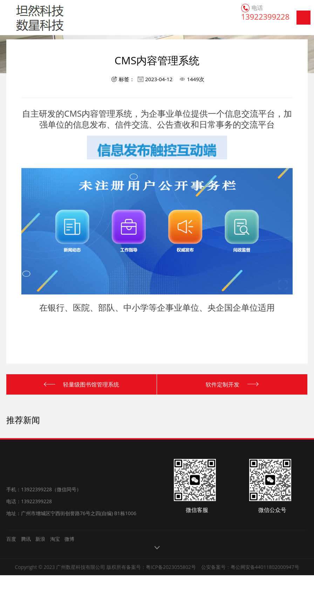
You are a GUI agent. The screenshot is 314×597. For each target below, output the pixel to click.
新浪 (40, 539)
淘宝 (55, 539)
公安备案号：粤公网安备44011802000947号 (250, 567)
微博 (69, 539)
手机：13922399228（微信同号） (43, 489)
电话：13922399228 (29, 501)
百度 (11, 539)
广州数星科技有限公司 (29, 18)
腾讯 (26, 539)
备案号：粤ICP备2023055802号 (161, 567)
